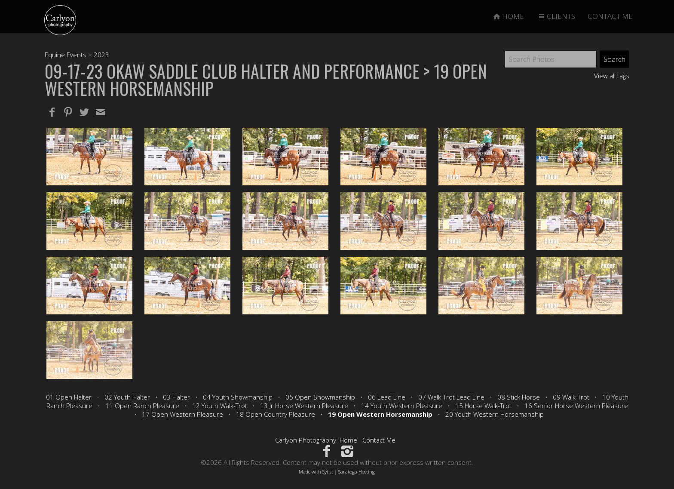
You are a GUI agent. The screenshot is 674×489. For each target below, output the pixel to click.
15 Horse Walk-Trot (483, 405)
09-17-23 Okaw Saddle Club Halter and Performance (232, 71)
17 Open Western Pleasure (182, 414)
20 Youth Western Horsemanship (494, 414)
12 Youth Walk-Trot (219, 405)
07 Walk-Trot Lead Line (451, 397)
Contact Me (378, 440)
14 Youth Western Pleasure (401, 405)
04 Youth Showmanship (238, 397)
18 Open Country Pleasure (275, 414)
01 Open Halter (69, 397)
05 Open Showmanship (320, 397)
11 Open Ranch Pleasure (142, 405)
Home (348, 440)
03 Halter (176, 397)
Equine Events (65, 54)
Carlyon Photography (305, 440)
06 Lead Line (386, 397)
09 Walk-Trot (571, 397)
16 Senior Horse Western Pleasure (576, 405)
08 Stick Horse (518, 397)
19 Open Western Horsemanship (380, 414)
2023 (101, 54)
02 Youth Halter (127, 397)
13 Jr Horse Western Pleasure (304, 405)
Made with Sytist (316, 471)
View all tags (611, 75)
